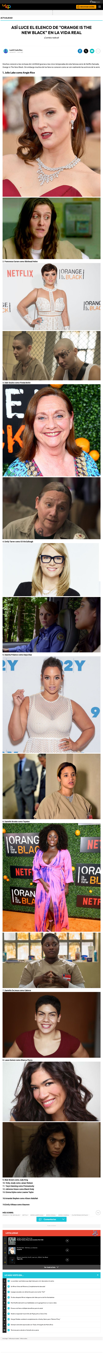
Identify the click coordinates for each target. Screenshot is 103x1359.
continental (63, 1346)
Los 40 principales (38, 1343)
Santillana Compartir (58, 1343)
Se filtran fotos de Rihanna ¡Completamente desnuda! (28, 1286)
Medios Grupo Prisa (10, 1350)
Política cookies (23, 1338)
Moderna (37, 1352)
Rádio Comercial (91, 1352)
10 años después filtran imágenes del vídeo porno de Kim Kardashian (32, 1297)
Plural (46, 1352)
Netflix (25, 1215)
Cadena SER (68, 1343)
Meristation (82, 1352)
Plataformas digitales (80, 1215)
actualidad (7, 18)
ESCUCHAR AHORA (87, 7)
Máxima (69, 1346)
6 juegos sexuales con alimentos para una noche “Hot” (28, 1292)
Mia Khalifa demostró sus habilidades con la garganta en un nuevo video (34, 1303)
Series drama (51, 1215)
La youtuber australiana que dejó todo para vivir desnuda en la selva (32, 1281)
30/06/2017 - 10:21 (16, 52)
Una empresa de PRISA (10, 1345)
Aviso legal (5, 1338)
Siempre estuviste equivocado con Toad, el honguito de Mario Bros (32, 1325)
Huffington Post (31, 1346)
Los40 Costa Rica (15, 50)
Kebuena (89, 1346)
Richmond (27, 1352)
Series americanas (37, 1215)
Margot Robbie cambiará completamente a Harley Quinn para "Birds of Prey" (35, 1319)
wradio (48, 1346)
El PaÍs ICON (55, 1352)
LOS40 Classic (75, 1346)
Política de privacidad (14, 1338)
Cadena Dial (81, 1346)
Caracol (88, 1343)
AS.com (74, 1343)
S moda (63, 1352)
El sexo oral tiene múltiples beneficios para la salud (27, 1308)
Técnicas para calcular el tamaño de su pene (25, 1330)
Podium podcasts (27, 1348)
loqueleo (72, 1352)
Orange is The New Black (11, 1215)
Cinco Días (56, 1346)
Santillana (47, 1343)
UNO (42, 1346)
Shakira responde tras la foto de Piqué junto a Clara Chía (29, 1314)
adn (81, 1343)
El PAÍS (28, 1343)
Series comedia (63, 1215)
